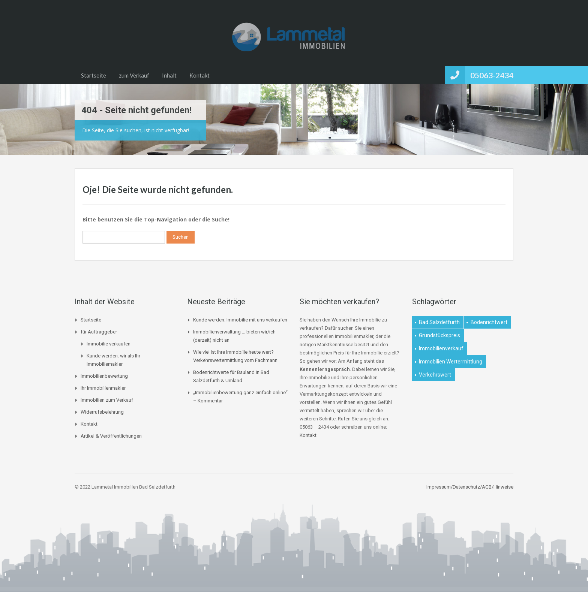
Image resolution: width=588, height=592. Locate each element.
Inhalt (169, 75)
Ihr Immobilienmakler (103, 388)
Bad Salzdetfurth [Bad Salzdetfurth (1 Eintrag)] (439, 322)
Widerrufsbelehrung (102, 412)
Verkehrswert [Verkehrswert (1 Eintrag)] (435, 375)
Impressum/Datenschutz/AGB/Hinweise (469, 487)
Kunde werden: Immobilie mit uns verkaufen (240, 320)
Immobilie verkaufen (108, 344)
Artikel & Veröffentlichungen (111, 436)
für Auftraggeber (99, 332)
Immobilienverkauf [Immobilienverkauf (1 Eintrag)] (441, 348)
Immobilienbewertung (104, 376)
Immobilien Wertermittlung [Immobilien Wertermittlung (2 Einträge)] (450, 362)
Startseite (93, 75)
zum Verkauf (134, 75)
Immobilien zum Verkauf (107, 400)
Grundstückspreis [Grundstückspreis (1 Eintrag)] (439, 335)
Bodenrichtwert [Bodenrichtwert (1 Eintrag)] (489, 322)
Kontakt (199, 75)
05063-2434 (491, 75)
